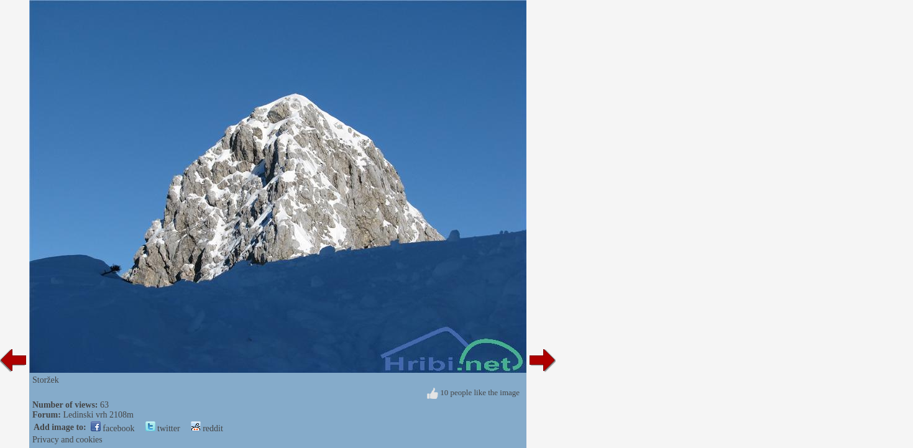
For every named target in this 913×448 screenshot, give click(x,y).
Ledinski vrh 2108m (98, 414)
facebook (113, 428)
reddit (207, 428)
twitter (162, 428)
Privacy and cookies (67, 439)
